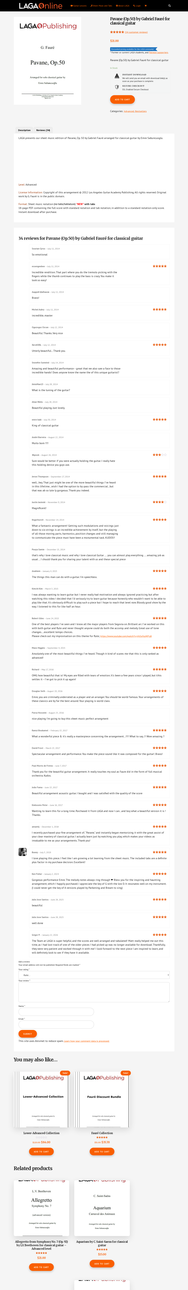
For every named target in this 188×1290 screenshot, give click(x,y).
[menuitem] (145, 6)
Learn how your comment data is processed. (89, 1052)
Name (21, 1017)
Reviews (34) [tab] (45, 130)
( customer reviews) (138, 32)
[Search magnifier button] (170, 6)
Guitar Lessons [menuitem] (79, 5)
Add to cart (122, 100)
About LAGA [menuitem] (122, 5)
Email (21, 1030)
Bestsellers (142, 111)
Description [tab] (25, 130)
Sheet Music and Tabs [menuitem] (101, 5)
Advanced (129, 111)
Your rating (24, 980)
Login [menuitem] (137, 5)
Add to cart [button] (31, 1146)
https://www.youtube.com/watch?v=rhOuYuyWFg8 (130, 643)
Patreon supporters (158, 52)
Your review (24, 992)
